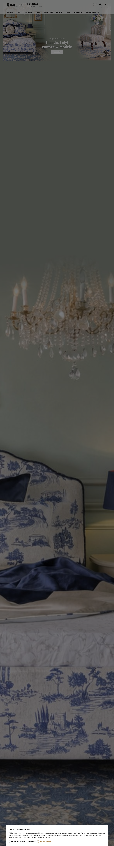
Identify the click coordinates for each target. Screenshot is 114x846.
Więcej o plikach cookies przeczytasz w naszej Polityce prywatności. (29, 837)
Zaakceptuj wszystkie (45, 841)
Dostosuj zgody (32, 841)
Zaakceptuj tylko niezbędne (17, 841)
